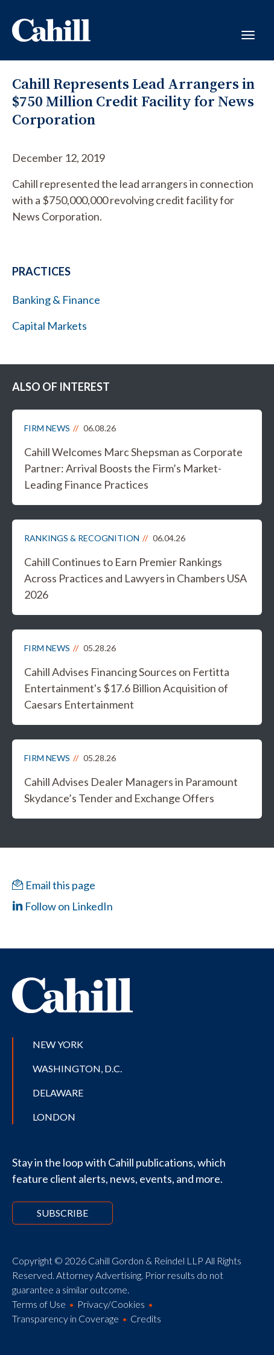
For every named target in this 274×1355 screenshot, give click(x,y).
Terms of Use (39, 1304)
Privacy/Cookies (111, 1304)
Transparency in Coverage (65, 1318)
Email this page (53, 885)
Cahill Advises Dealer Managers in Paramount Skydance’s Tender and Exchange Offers (131, 790)
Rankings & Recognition (81, 538)
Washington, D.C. (77, 1068)
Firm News (47, 428)
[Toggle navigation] (248, 33)
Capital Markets (49, 325)
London (54, 1116)
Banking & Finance (56, 299)
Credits (145, 1318)
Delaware (58, 1092)
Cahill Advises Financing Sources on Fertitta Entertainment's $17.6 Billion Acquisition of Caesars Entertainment (126, 688)
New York (58, 1044)
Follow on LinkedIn (62, 906)
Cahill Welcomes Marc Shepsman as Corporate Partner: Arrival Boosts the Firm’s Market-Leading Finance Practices (133, 468)
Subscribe (62, 1212)
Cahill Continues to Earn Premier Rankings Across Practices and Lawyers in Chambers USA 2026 (135, 578)
